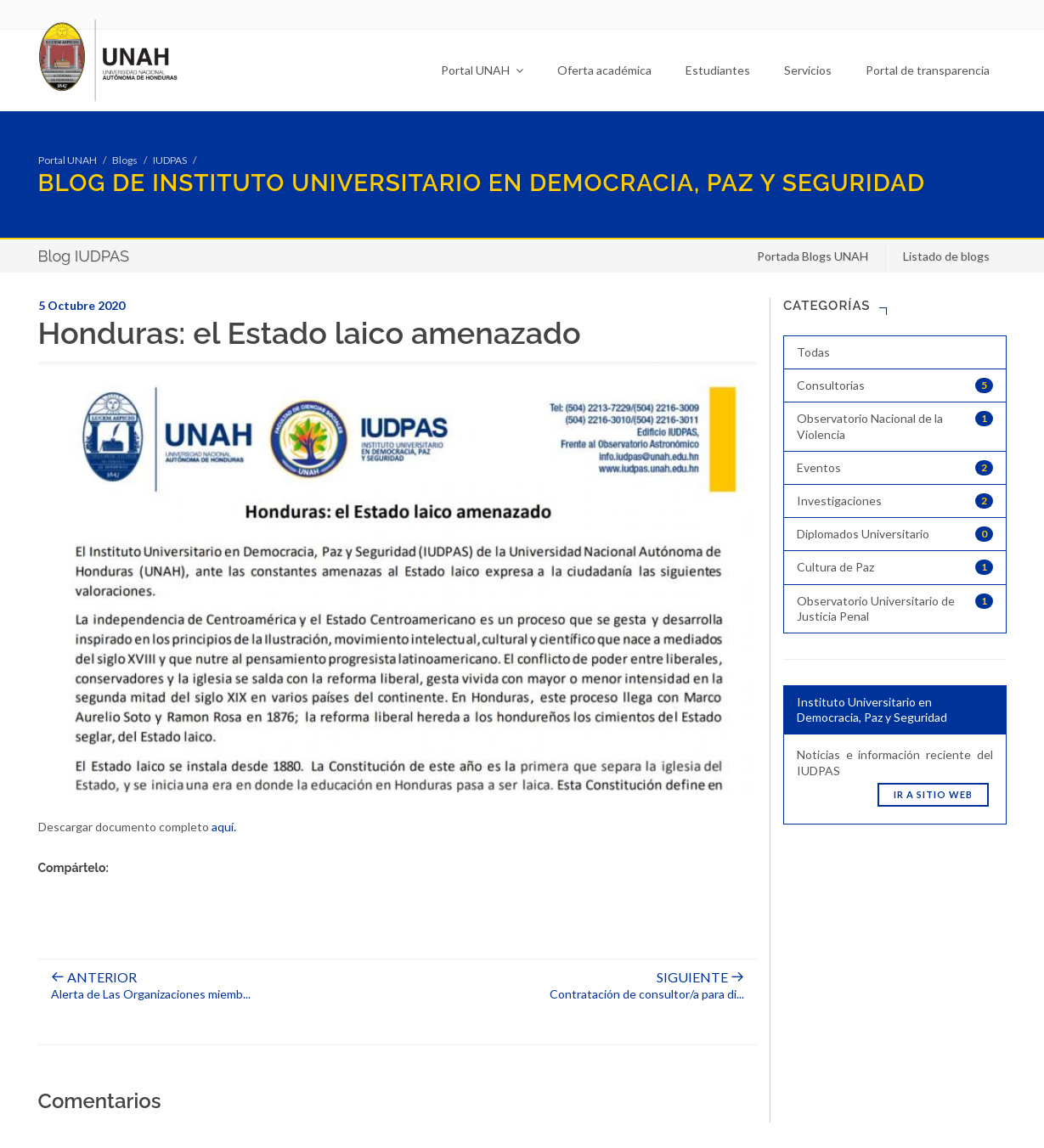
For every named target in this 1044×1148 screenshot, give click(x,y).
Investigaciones (895, 501)
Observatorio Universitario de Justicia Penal (895, 608)
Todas (813, 352)
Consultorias (895, 385)
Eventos (895, 468)
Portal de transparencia (928, 70)
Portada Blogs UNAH (812, 256)
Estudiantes (718, 70)
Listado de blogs (946, 256)
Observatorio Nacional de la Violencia (895, 426)
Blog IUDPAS (83, 256)
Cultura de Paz (895, 567)
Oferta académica (604, 70)
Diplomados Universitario (895, 534)
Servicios (808, 70)
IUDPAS (170, 160)
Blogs (125, 160)
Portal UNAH (482, 70)
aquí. (224, 826)
